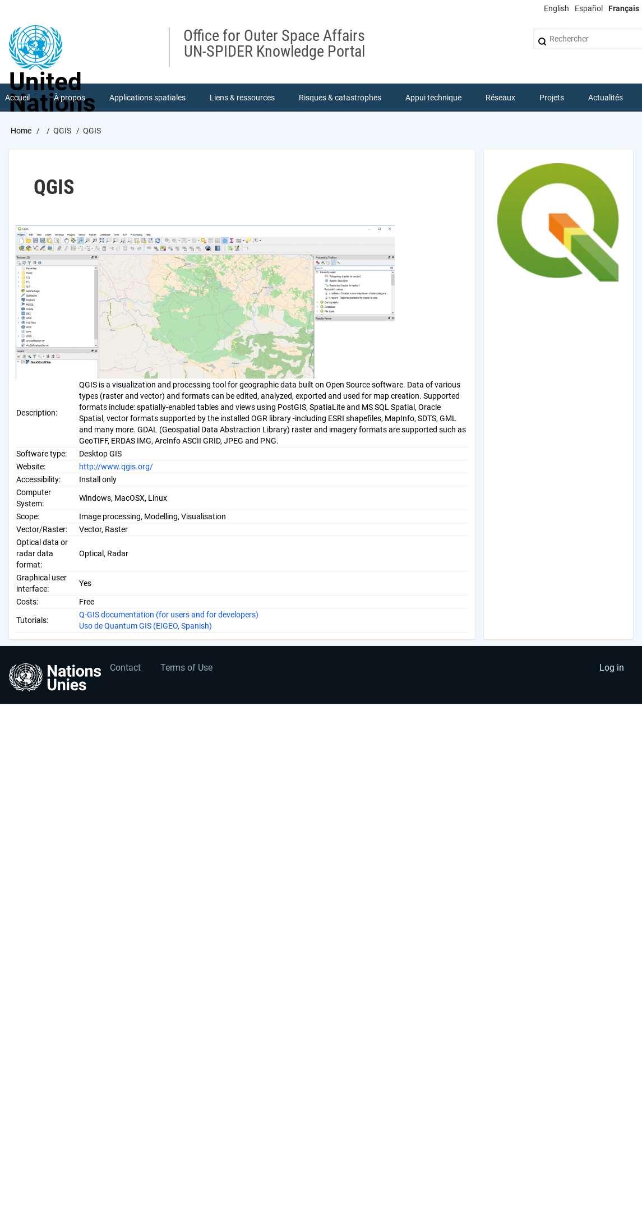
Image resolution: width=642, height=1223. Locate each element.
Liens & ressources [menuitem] (242, 97)
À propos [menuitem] (69, 97)
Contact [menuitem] (125, 667)
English (556, 8)
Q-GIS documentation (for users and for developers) (168, 614)
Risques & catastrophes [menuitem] (340, 97)
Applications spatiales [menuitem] (147, 97)
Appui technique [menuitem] (433, 97)
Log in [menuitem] (611, 667)
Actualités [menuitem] (605, 97)
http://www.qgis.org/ (116, 466)
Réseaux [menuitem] (500, 97)
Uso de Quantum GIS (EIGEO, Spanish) (145, 625)
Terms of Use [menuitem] (186, 667)
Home (21, 130)
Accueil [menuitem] (17, 97)
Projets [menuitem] (551, 97)
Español (589, 8)
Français (623, 8)
